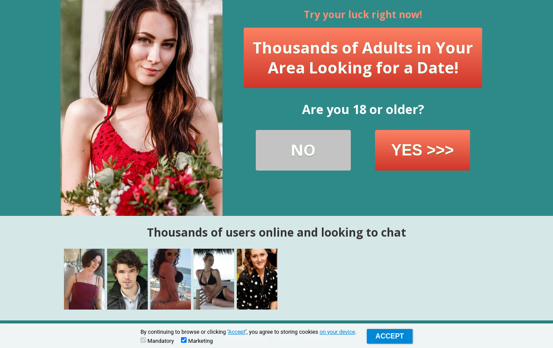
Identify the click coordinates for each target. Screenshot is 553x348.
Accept (236, 332)
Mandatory (157, 340)
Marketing (197, 340)
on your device (337, 332)
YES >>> (422, 150)
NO (303, 150)
